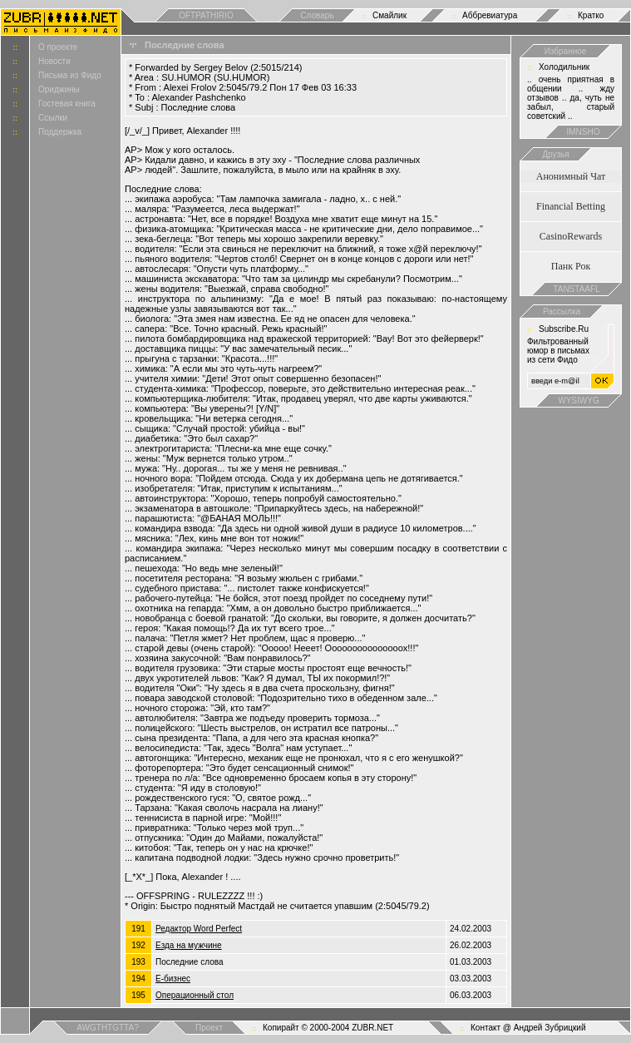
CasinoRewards (571, 236)
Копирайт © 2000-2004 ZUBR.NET (328, 1027)
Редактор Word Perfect (198, 928)
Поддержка (59, 131)
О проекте (57, 47)
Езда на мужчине (188, 945)
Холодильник (564, 67)
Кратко (591, 15)
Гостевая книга (67, 103)
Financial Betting (570, 206)
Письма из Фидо (69, 75)
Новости (54, 61)
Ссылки (52, 117)
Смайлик (389, 15)
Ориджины (59, 89)
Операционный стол (194, 995)
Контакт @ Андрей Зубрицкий (528, 1027)
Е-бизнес (172, 978)
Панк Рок (570, 266)
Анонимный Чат (571, 176)
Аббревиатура (489, 15)
